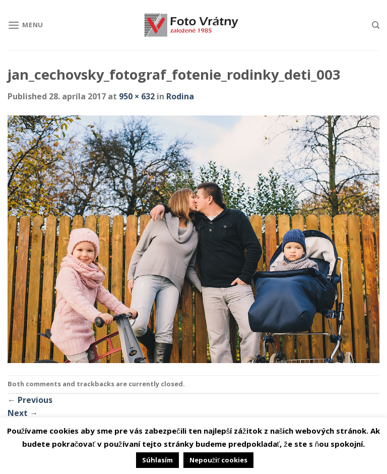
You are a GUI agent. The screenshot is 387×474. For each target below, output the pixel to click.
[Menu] (25, 25)
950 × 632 (137, 96)
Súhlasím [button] (157, 459)
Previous (30, 399)
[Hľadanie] (375, 25)
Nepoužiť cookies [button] (218, 459)
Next (23, 413)
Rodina (180, 96)
